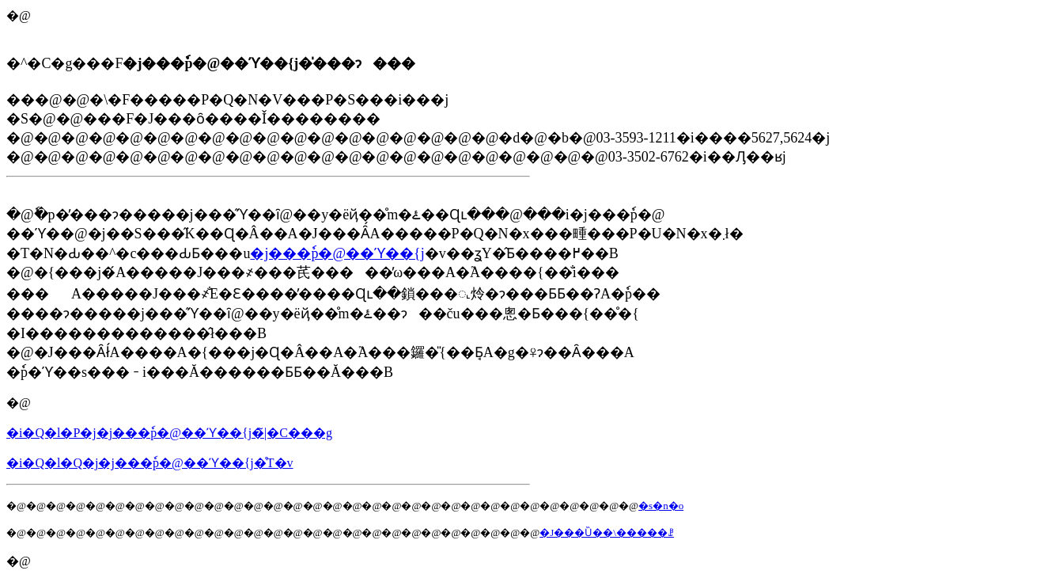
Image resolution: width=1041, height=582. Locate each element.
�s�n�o (660, 506)
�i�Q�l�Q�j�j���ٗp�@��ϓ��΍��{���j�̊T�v (149, 463)
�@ (18, 402)
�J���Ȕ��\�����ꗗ (606, 532)
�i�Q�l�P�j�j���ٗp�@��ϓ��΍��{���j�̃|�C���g (169, 432)
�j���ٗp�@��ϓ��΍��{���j (337, 253)
